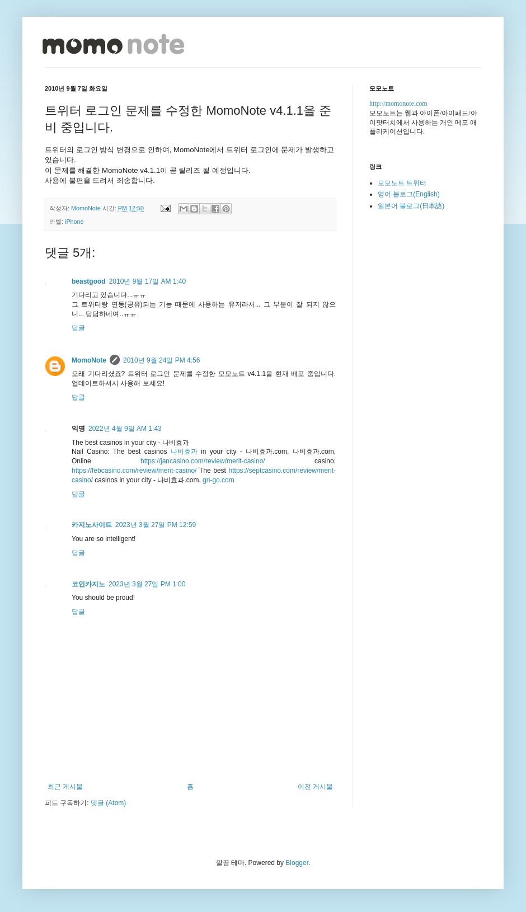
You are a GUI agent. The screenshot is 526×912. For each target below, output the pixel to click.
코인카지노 (88, 584)
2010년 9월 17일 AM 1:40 (147, 281)
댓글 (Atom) (108, 803)
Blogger (296, 863)
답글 (78, 328)
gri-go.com (218, 480)
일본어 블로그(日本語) (411, 206)
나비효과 (184, 451)
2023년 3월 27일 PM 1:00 (147, 584)
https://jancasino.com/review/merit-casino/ (202, 461)
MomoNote (89, 360)
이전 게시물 (315, 787)
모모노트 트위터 (402, 183)
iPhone (74, 221)
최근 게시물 (65, 787)
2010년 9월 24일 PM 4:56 (161, 360)
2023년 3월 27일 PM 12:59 (155, 525)
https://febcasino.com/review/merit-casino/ (134, 470)
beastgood (89, 281)
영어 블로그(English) (409, 194)
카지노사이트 (92, 525)
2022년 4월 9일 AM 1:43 (125, 429)
